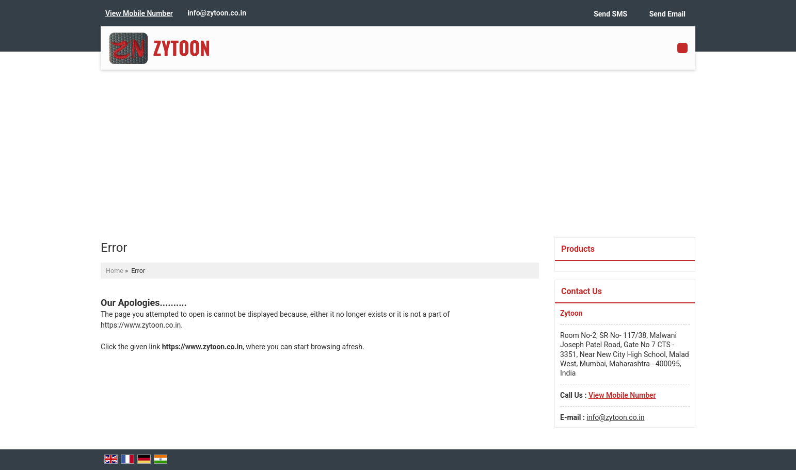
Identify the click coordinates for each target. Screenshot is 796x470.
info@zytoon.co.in (216, 13)
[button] (139, 13)
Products (578, 249)
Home (114, 270)
